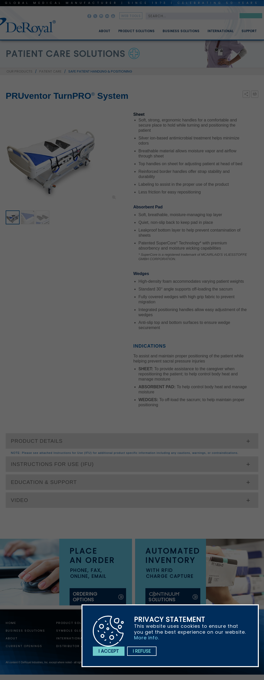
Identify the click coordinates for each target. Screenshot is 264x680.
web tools (131, 16)
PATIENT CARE (50, 71)
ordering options (85, 597)
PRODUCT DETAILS (37, 441)
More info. (146, 637)
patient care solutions (65, 54)
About (104, 33)
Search (251, 16)
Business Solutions (181, 33)
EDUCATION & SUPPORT (44, 482)
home (11, 623)
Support (249, 33)
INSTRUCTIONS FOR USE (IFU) (52, 464)
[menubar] (174, 29)
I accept (108, 651)
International (221, 33)
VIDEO (19, 500)
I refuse (142, 651)
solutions (164, 597)
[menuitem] (101, 29)
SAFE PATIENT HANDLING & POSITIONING (100, 71)
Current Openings (24, 646)
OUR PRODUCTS (19, 71)
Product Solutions (136, 33)
